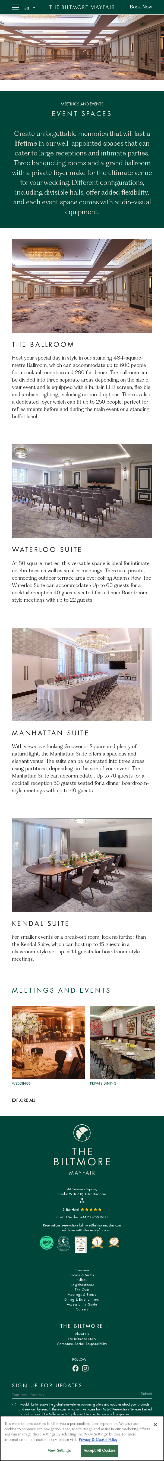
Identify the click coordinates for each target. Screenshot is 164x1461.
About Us (82, 1334)
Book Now (141, 7)
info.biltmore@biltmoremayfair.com (85, 1230)
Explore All (23, 1100)
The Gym (82, 1290)
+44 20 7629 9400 (94, 1217)
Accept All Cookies (99, 1451)
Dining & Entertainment (82, 1299)
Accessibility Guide (82, 1304)
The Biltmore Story (82, 1339)
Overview (82, 1270)
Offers (82, 1280)
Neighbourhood (82, 1285)
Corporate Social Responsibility (82, 1344)
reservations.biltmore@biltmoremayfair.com (91, 1225)
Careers (82, 1309)
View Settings (59, 1451)
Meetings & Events (82, 1295)
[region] (82, 1438)
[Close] (155, 1425)
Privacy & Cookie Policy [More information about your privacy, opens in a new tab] (98, 1440)
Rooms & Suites (82, 1275)
